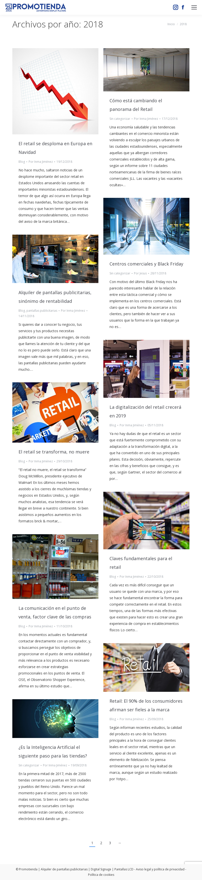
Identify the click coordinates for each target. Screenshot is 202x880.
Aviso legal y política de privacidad (160, 869)
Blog (21, 162)
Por (41, 162)
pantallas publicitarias (41, 310)
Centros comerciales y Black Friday (146, 264)
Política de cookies (101, 875)
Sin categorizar (120, 119)
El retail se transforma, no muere (53, 452)
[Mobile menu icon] (194, 7)
